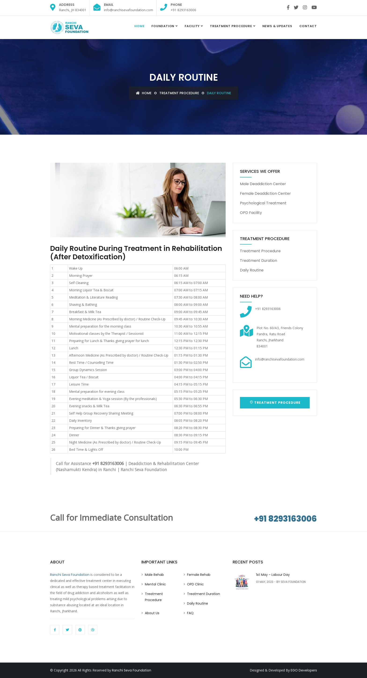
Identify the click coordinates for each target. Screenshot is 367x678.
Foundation (162, 26)
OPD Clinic (195, 584)
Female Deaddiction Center (265, 193)
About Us (152, 613)
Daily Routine (252, 270)
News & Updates (277, 26)
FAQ (190, 613)
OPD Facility (251, 212)
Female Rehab (198, 574)
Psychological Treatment (263, 203)
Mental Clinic (155, 584)
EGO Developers (304, 670)
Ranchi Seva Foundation (69, 574)
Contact (308, 26)
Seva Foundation (293, 582)
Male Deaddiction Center (263, 184)
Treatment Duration (258, 260)
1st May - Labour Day (273, 574)
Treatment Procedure (231, 26)
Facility (192, 26)
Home (139, 26)
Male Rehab (154, 574)
